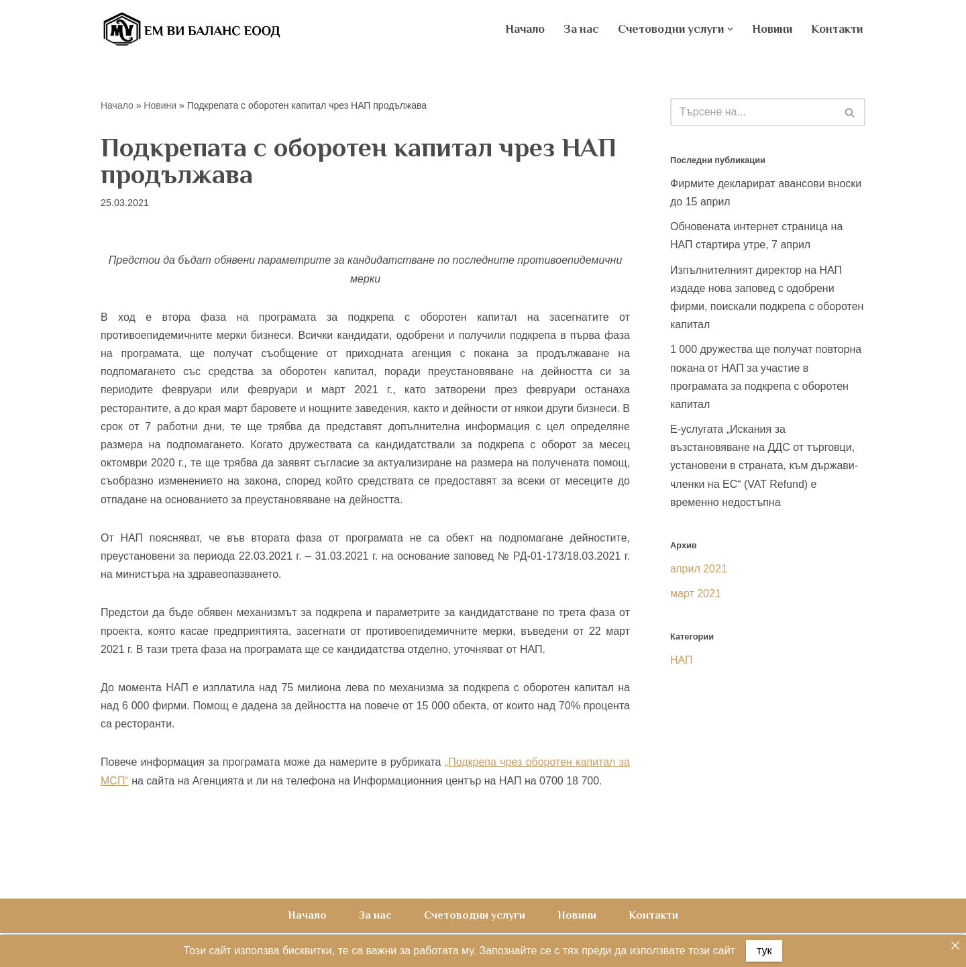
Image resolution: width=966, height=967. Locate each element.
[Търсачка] (752, 112)
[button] (730, 29)
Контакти (837, 29)
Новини (772, 29)
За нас (581, 29)
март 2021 (695, 593)
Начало (525, 29)
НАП (681, 660)
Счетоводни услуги (474, 915)
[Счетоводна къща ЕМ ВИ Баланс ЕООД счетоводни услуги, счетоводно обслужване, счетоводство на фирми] (191, 29)
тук (764, 950)
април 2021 (698, 568)
